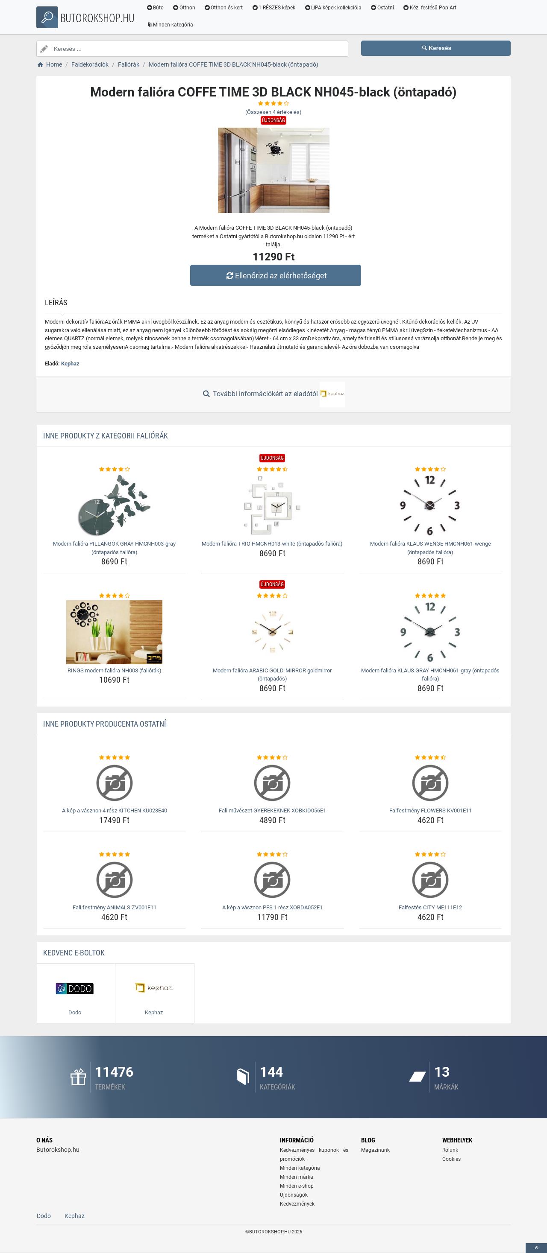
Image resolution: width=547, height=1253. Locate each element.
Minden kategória (170, 25)
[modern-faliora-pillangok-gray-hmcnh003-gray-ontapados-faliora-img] (115, 505)
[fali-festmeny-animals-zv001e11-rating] (115, 854)
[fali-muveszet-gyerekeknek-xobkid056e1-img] (272, 783)
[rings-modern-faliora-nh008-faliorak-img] (115, 632)
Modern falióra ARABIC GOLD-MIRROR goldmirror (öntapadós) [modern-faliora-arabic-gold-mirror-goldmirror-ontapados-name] (272, 674)
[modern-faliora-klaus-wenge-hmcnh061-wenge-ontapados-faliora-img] (430, 505)
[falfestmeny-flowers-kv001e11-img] (430, 783)
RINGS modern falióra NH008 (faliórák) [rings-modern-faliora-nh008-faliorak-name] (115, 670)
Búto (155, 8)
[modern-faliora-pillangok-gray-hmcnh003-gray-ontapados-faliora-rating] (115, 469)
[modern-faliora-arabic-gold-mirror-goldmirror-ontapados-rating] (272, 596)
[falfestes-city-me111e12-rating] (430, 854)
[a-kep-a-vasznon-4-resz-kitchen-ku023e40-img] (115, 783)
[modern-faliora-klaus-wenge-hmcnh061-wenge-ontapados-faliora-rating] (430, 469)
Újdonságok (294, 1195)
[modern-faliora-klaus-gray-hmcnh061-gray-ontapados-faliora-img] (430, 632)
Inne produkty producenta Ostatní (104, 723)
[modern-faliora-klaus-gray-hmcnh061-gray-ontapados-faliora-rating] (430, 596)
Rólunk (450, 1150)
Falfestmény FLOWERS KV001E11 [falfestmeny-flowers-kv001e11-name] (430, 810)
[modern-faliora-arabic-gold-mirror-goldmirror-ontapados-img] (272, 632)
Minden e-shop (297, 1186)
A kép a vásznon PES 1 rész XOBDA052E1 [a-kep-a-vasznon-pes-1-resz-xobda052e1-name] (272, 907)
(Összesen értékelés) (273, 112)
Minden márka (296, 1177)
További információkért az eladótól (273, 394)
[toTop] (536, 1248)
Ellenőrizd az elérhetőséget (275, 275)
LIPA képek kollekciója (333, 8)
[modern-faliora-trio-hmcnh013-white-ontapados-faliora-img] (272, 505)
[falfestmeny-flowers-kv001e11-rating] (430, 758)
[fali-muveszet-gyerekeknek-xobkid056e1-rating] (272, 758)
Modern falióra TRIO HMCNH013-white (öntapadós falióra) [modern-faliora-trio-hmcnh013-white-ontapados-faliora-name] (272, 543)
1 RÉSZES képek (274, 8)
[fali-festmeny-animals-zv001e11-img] (115, 880)
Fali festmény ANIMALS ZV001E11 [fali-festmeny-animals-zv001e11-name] (114, 907)
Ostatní (382, 8)
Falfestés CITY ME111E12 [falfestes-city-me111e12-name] (430, 907)
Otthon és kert (224, 8)
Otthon (184, 8)
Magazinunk (375, 1150)
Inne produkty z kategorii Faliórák (105, 435)
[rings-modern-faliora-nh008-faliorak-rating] (115, 596)
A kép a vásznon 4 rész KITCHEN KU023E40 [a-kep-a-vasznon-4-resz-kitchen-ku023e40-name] (114, 810)
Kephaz (70, 363)
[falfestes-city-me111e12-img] (430, 880)
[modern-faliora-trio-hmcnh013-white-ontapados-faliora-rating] (272, 469)
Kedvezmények (297, 1204)
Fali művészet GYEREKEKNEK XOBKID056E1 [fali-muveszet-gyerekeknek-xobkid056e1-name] (272, 810)
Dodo (44, 1215)
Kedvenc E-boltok (74, 952)
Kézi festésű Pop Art (430, 8)
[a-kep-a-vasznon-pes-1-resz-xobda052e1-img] (272, 880)
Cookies (451, 1159)
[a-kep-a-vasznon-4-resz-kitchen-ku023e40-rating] (115, 758)
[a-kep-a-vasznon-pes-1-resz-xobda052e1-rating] (272, 854)
